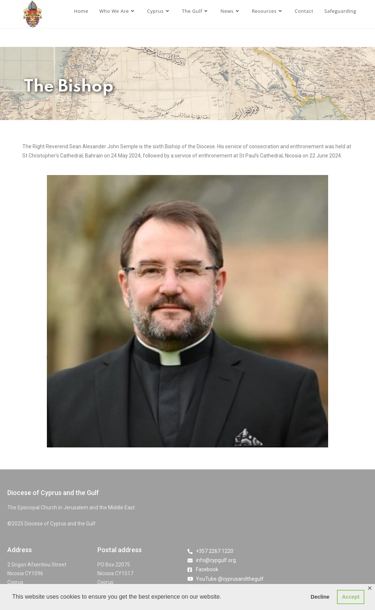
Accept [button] (351, 597)
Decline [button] (320, 597)
